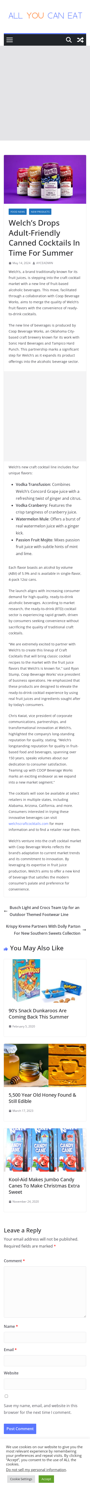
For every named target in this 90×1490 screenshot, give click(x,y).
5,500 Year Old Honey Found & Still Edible (42, 1098)
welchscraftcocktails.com (28, 823)
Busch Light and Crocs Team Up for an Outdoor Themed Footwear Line (41, 911)
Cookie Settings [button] (21, 1479)
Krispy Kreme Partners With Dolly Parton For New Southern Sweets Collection (46, 930)
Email (10, 1349)
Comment (14, 1260)
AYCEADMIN (44, 263)
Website (11, 1373)
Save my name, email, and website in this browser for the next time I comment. (41, 1409)
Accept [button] (46, 1479)
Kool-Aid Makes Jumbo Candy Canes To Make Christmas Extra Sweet (44, 1185)
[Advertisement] (45, 93)
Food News (18, 211)
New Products (40, 211)
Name (11, 1326)
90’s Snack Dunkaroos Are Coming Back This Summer (39, 1013)
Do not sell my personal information (36, 1469)
